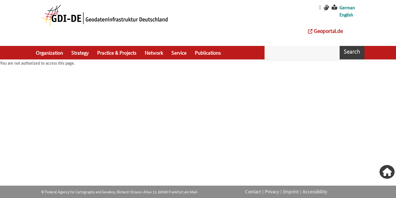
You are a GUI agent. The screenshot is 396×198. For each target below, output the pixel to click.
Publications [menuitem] (208, 52)
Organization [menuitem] (49, 52)
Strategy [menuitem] (80, 52)
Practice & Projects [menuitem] (116, 52)
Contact (253, 191)
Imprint (291, 191)
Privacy (272, 191)
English (346, 15)
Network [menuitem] (154, 52)
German (347, 7)
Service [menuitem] (178, 52)
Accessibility (314, 191)
